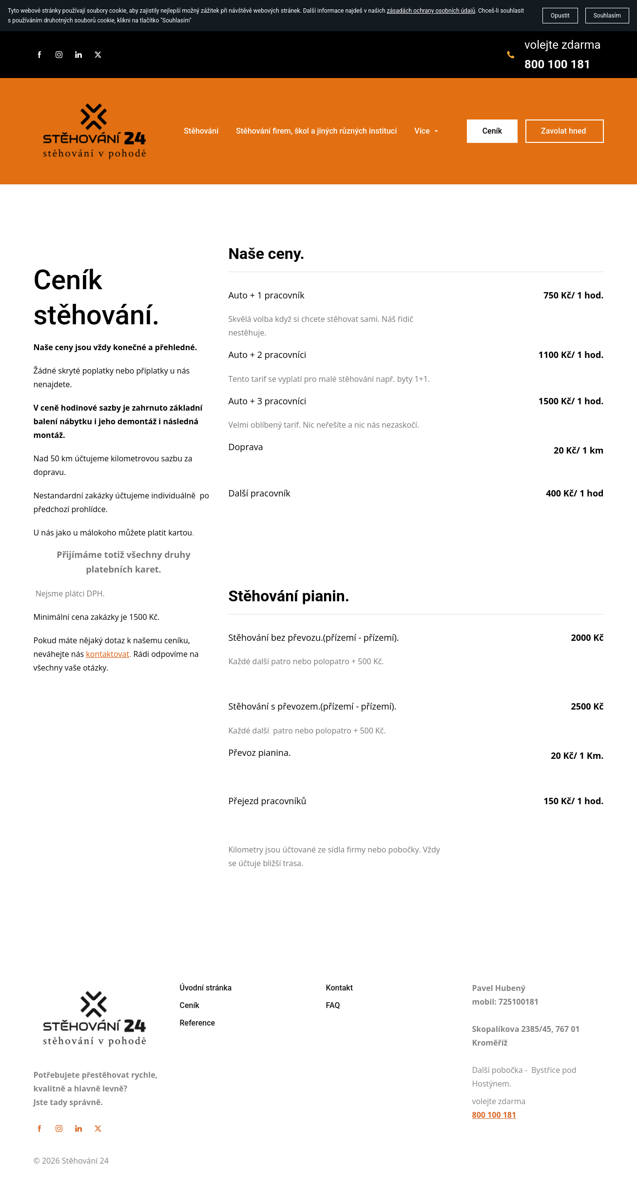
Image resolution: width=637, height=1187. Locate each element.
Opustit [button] (560, 15)
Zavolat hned (564, 131)
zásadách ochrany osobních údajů (431, 10)
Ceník (492, 131)
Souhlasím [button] (607, 15)
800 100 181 (557, 64)
